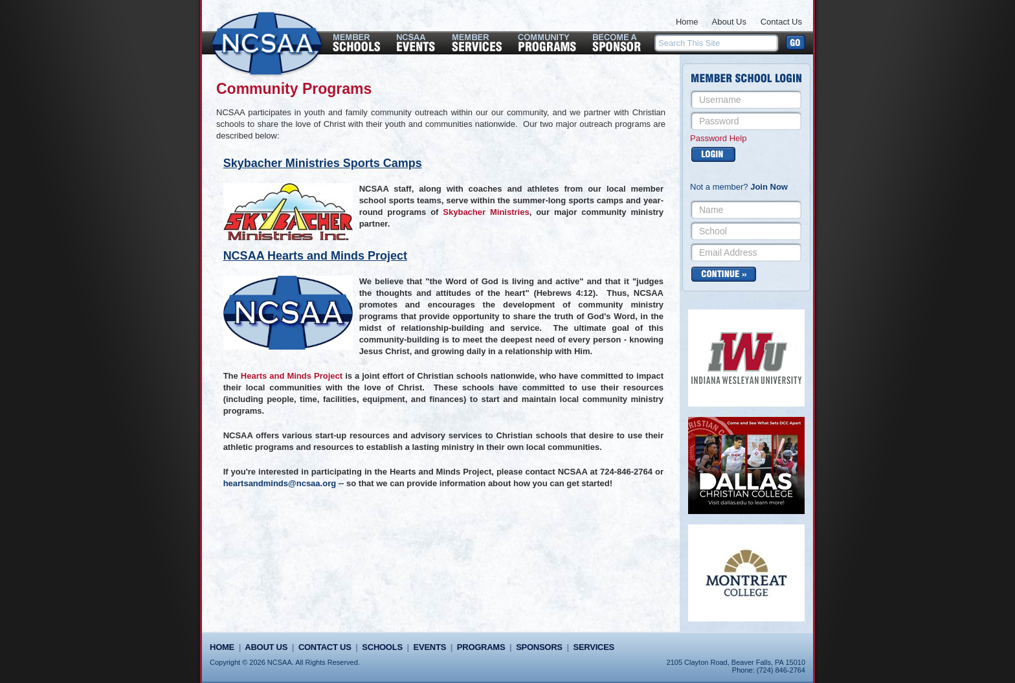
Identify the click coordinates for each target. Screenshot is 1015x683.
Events (430, 647)
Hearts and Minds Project (291, 376)
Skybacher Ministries (486, 212)
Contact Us (781, 22)
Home (687, 22)
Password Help (718, 138)
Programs (481, 647)
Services (594, 647)
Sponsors (539, 647)
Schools (382, 647)
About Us (729, 22)
